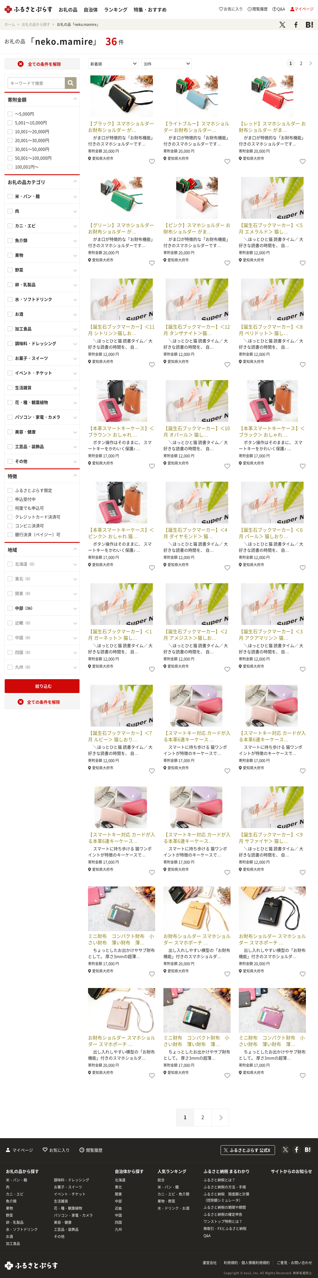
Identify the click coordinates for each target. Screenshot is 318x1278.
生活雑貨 (23, 387)
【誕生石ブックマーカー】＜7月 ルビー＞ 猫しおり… (120, 736)
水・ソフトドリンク (33, 299)
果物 (19, 255)
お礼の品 (68, 9)
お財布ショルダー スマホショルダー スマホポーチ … (197, 939)
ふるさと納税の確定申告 (222, 1214)
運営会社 (210, 1262)
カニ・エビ (25, 225)
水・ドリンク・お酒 (173, 1208)
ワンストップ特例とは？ (222, 1221)
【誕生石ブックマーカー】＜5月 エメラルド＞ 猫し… (271, 228)
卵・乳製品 (25, 284)
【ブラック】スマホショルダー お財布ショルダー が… (121, 126)
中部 (118, 1201)
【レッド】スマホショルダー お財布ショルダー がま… (272, 126)
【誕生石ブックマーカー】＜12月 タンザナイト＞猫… (196, 330)
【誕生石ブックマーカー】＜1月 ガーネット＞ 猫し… (120, 634)
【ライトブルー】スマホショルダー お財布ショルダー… (196, 126)
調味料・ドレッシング (35, 343)
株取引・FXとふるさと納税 (224, 1228)
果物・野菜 (166, 1201)
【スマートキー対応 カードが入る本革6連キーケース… (197, 736)
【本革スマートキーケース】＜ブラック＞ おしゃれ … (272, 431)
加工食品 (23, 328)
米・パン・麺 (27, 196)
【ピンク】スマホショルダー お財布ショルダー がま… (197, 228)
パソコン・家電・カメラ (37, 417)
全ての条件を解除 (44, 64)
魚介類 (21, 240)
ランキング (115, 9)
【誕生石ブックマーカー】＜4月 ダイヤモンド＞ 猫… (195, 533)
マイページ (22, 1150)
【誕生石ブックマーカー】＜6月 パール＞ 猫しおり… (271, 533)
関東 (118, 1194)
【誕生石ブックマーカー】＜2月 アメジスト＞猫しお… (195, 634)
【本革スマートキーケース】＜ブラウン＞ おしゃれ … (121, 431)
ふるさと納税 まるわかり (226, 1171)
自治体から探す (129, 1171)
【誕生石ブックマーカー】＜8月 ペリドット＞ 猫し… (271, 330)
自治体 (91, 9)
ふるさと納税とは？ (219, 1180)
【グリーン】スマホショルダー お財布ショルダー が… (121, 228)
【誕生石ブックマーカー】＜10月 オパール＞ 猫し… (196, 431)
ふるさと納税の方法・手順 (224, 1187)
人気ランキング (172, 1171)
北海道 (120, 1180)
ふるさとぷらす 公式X (250, 1150)
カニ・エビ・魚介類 (173, 1194)
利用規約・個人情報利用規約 (247, 1262)
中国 (118, 1215)
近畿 (118, 1208)
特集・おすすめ (150, 9)
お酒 (19, 314)
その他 (21, 461)
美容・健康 (25, 432)
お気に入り (59, 1150)
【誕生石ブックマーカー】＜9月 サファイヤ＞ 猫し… (271, 837)
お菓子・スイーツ (31, 358)
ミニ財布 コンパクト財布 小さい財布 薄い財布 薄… (121, 939)
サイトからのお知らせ (291, 1171)
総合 (161, 1180)
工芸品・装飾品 (29, 446)
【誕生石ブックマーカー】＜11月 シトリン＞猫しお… (121, 330)
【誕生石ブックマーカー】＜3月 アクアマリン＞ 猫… (271, 634)
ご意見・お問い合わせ (294, 1262)
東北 (118, 1187)
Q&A (207, 1235)
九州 (118, 1229)
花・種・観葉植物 (31, 402)
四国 (118, 1222)
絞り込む (43, 686)
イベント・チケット (33, 373)
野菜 (19, 270)
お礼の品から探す (22, 1171)
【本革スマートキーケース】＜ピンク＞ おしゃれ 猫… (121, 533)
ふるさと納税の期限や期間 (224, 1207)
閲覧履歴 (94, 1150)
